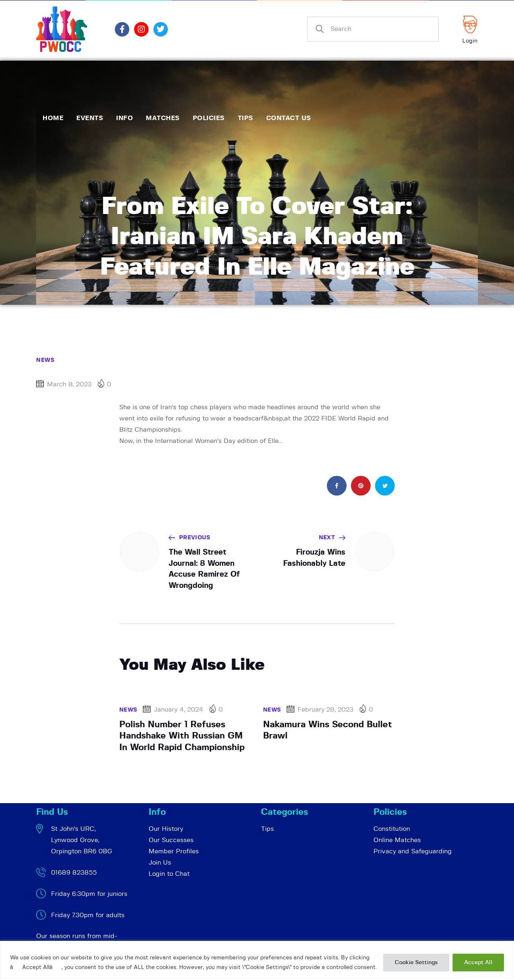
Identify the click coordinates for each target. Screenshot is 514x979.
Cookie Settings (416, 962)
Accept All (478, 962)
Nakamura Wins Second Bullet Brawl (327, 730)
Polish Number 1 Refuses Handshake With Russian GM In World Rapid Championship (182, 735)
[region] (257, 960)
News (45, 360)
